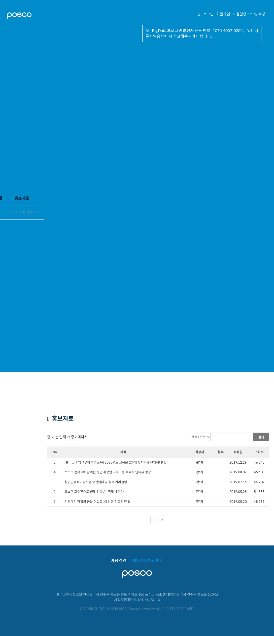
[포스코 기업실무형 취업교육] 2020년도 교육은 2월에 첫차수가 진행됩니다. (115, 462)
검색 (261, 437)
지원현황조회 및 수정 (249, 14)
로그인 (208, 14)
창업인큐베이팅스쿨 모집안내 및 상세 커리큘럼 (96, 482)
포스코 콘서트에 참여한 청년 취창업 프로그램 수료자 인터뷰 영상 (108, 472)
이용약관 (118, 560)
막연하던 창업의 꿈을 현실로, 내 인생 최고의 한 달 (98, 502)
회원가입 (223, 14)
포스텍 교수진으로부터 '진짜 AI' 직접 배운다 (94, 492)
